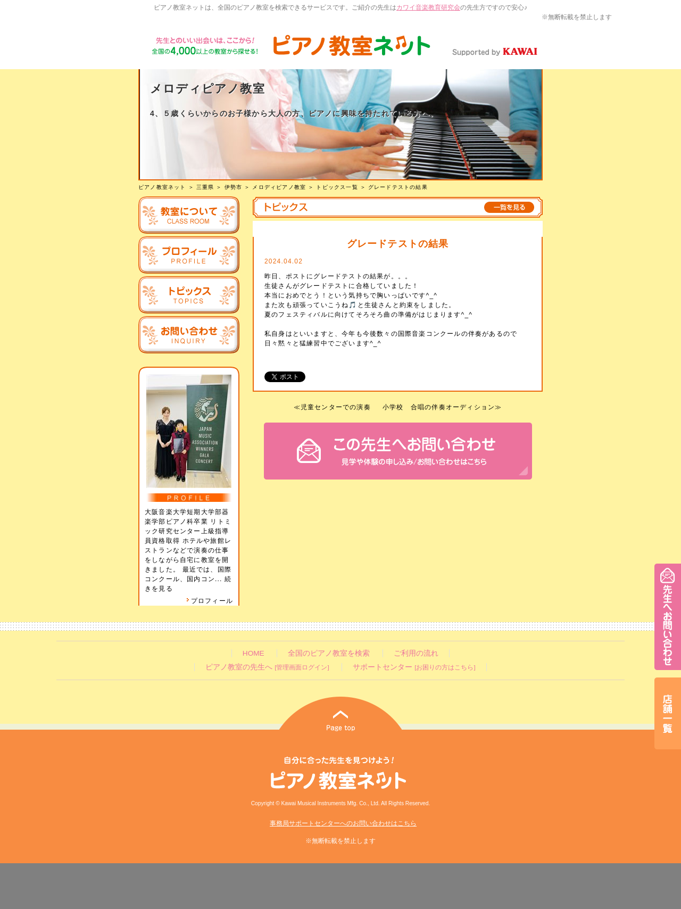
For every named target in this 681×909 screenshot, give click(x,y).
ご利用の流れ (416, 653)
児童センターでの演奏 (336, 407)
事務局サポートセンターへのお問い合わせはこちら (343, 823)
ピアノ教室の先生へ (267, 667)
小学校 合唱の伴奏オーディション (439, 407)
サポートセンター (414, 667)
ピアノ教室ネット (162, 187)
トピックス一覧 (337, 187)
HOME (253, 653)
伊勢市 (234, 187)
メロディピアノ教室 (279, 187)
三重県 (205, 187)
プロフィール (209, 601)
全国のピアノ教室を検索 (329, 653)
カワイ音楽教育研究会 (428, 7)
